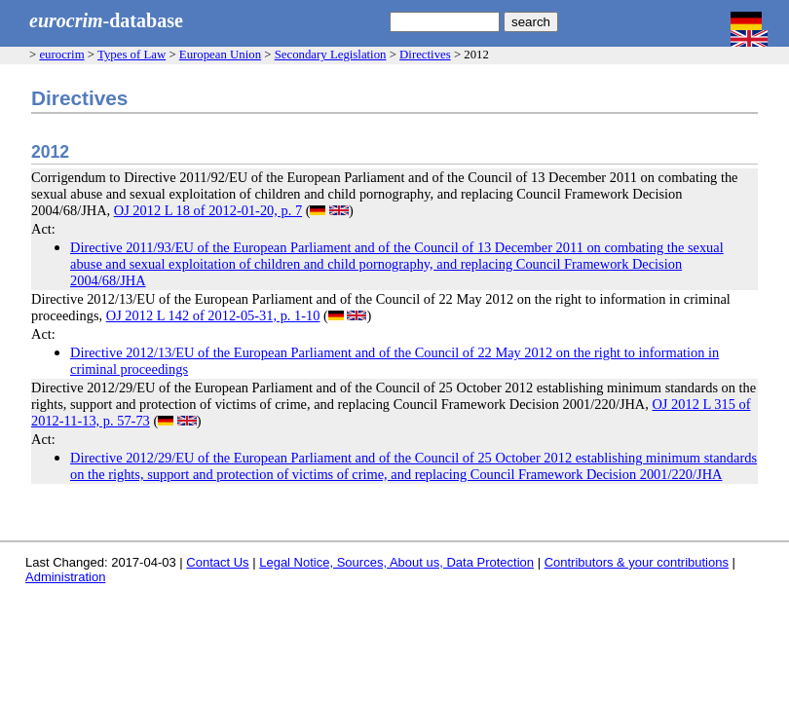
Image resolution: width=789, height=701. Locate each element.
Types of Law (131, 54)
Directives (425, 54)
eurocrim (61, 54)
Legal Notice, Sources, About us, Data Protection (396, 562)
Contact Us (217, 562)
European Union (220, 54)
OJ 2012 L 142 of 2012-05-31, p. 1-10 (213, 315)
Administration (65, 577)
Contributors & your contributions (637, 562)
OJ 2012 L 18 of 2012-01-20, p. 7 (208, 210)
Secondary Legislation (331, 54)
